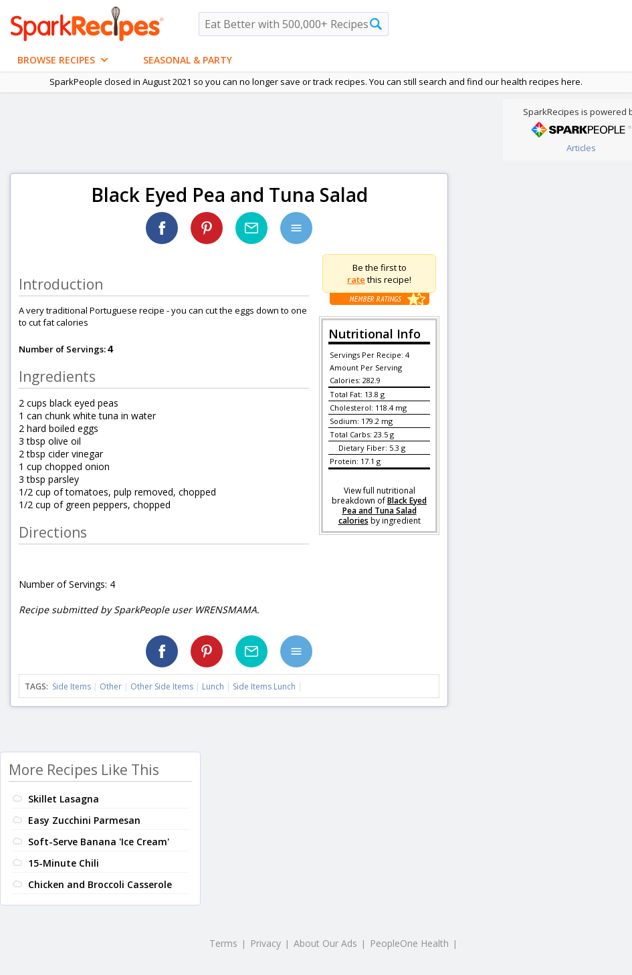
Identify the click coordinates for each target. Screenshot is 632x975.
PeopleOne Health (409, 943)
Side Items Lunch (264, 686)
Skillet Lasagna (63, 798)
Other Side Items (161, 686)
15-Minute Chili (63, 863)
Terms (223, 943)
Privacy (265, 943)
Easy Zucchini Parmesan (84, 820)
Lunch (213, 686)
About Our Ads (325, 943)
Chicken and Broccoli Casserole (100, 884)
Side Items (71, 686)
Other (111, 686)
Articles (581, 148)
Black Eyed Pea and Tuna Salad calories (382, 510)
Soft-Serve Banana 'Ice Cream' (98, 841)
